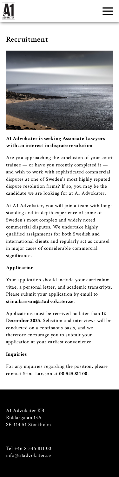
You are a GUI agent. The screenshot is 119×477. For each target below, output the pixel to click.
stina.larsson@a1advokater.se (40, 301)
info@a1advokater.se (28, 455)
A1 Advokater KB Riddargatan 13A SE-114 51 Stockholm (28, 417)
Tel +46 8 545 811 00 (28, 448)
